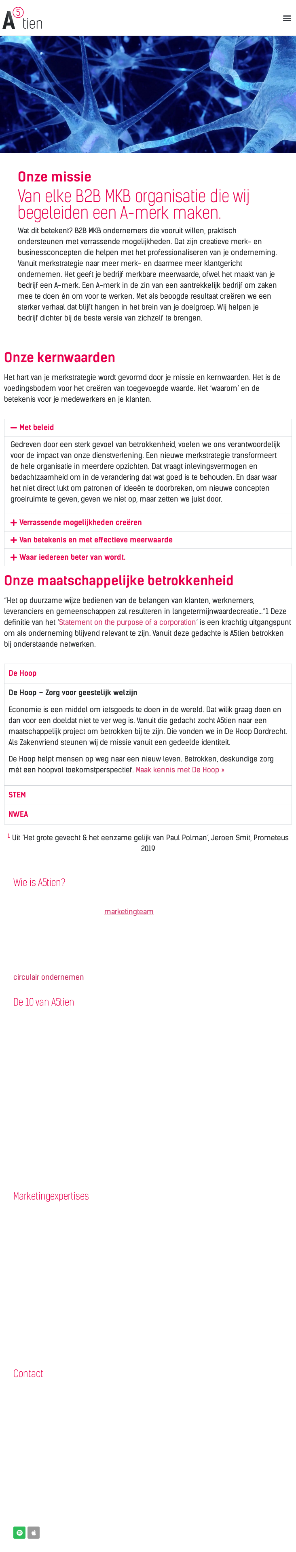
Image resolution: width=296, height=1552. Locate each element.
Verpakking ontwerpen (49, 1154)
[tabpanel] (148, 734)
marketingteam (129, 911)
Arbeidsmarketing (41, 1314)
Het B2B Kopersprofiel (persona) (63, 1248)
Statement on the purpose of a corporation (127, 622)
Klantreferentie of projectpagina (64, 1020)
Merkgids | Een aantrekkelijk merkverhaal (78, 1264)
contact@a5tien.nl (41, 1441)
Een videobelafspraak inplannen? (67, 1474)
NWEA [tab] (18, 814)
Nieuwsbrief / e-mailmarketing (62, 1104)
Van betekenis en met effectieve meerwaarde (96, 540)
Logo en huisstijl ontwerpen (58, 1137)
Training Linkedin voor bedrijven (64, 1171)
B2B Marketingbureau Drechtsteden (69, 1457)
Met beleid (36, 427)
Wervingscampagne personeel (62, 1054)
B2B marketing (36, 1298)
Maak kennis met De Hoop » (180, 769)
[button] (287, 17)
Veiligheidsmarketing (46, 1331)
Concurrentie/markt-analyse (59, 1231)
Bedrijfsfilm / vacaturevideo (57, 1120)
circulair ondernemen (48, 977)
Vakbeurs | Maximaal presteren (62, 1281)
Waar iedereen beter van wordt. (72, 557)
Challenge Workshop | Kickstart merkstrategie (86, 1214)
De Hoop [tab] (22, 673)
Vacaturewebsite (39, 1070)
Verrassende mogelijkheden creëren (80, 522)
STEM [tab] (17, 795)
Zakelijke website (40, 1037)
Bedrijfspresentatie (43, 1087)
